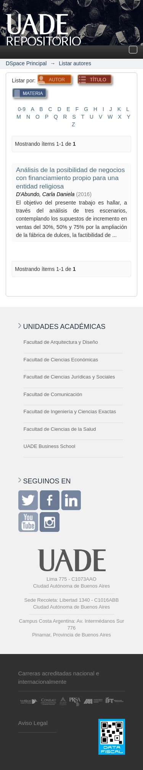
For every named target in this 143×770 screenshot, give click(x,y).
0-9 (22, 109)
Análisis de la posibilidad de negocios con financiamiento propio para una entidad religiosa (70, 178)
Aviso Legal (33, 723)
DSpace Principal (26, 63)
